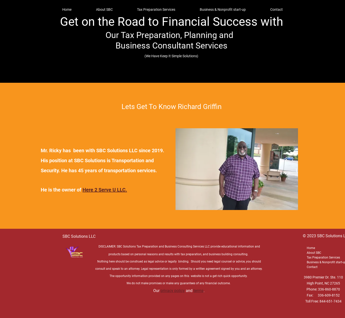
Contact (312, 267)
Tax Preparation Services (323, 257)
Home (311, 248)
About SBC (314, 252)
